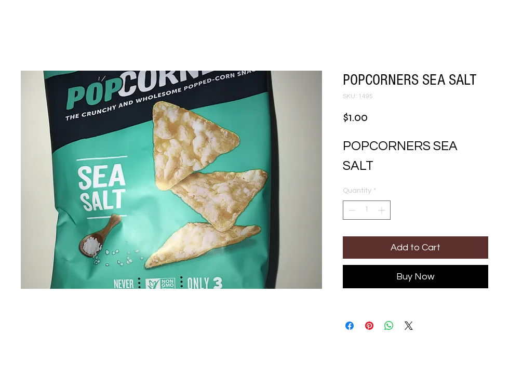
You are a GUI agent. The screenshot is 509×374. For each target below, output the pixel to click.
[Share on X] (409, 325)
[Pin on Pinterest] (369, 325)
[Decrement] (350, 210)
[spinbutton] (366, 210)
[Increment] (382, 210)
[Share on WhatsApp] (389, 325)
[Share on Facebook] (349, 325)
